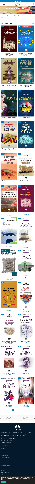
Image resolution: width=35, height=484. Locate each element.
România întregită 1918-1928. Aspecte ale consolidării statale (9, 342)
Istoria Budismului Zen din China (26, 212)
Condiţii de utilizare (5, 457)
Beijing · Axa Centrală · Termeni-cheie (9, 85)
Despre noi (3, 448)
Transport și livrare (4, 453)
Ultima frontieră (26, 373)
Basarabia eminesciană (25, 341)
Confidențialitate (4, 455)
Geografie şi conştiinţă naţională (9, 373)
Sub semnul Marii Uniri (26, 117)
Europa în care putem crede (9, 245)
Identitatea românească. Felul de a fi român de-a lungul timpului (9, 149)
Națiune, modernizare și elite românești (26, 310)
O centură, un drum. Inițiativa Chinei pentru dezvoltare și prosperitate (9, 181)
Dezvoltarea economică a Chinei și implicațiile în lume (9, 213)
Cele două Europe (9, 405)
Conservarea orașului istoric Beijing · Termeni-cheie (26, 86)
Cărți (16, 20)
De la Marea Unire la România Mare (9, 309)
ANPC (2, 475)
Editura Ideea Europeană (6, 465)
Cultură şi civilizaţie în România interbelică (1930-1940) (9, 54)
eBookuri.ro (3, 470)
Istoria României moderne (26, 148)
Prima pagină (12, 20)
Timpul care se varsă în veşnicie (26, 180)
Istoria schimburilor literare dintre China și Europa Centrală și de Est (9, 278)
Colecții (17, 12)
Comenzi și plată (4, 451)
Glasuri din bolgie (26, 405)
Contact (2, 460)
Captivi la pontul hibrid (26, 277)
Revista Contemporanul (5, 468)
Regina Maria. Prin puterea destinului (9, 117)
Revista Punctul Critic (5, 472)
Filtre (31, 23)
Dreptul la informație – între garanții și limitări (26, 245)
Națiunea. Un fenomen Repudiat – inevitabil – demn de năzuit (25, 54)
